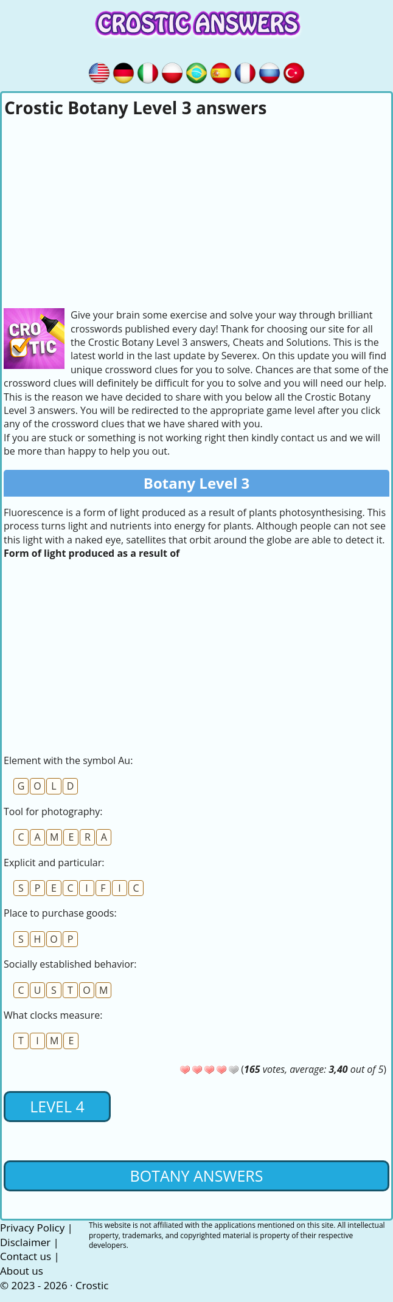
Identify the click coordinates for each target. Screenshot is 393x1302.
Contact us (25, 1256)
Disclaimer (25, 1242)
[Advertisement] (196, 211)
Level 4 (57, 1106)
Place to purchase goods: (60, 913)
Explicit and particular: (54, 862)
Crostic (91, 1285)
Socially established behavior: (70, 964)
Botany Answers (196, 1175)
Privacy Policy (32, 1228)
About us (21, 1271)
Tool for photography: (53, 811)
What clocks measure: (53, 1015)
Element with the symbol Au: (68, 760)
